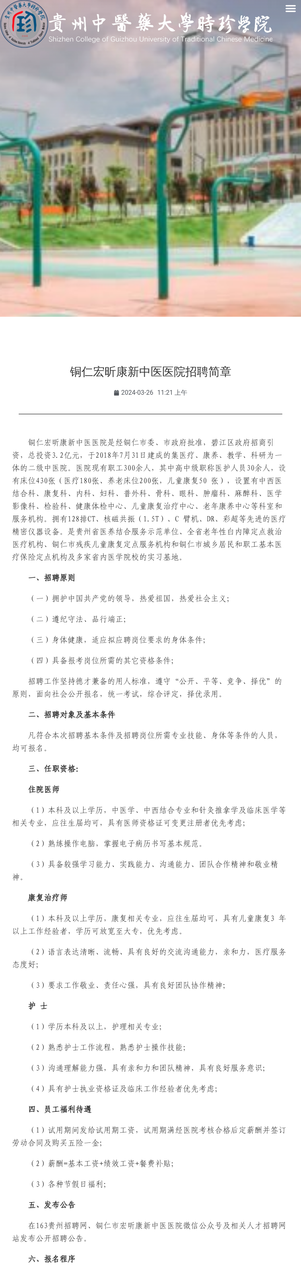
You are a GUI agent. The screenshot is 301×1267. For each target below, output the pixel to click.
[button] (290, 8)
